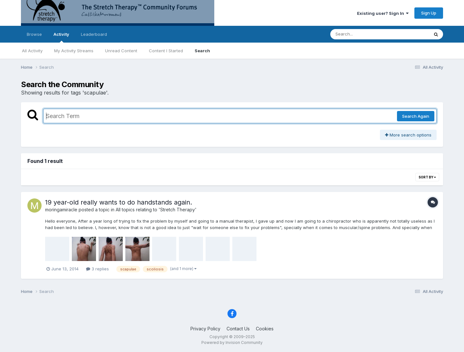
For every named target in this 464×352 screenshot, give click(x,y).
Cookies (265, 328)
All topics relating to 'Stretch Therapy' (156, 209)
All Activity (32, 50)
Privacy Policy (205, 328)
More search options (408, 134)
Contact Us (238, 328)
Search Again (415, 116)
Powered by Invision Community (232, 342)
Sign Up (428, 12)
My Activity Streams (73, 50)
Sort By (427, 177)
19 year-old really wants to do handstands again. (118, 202)
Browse (34, 34)
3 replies (97, 268)
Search (202, 50)
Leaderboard (94, 34)
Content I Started (166, 50)
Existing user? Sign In (383, 13)
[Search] (362, 34)
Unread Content (121, 50)
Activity (61, 37)
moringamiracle (61, 209)
